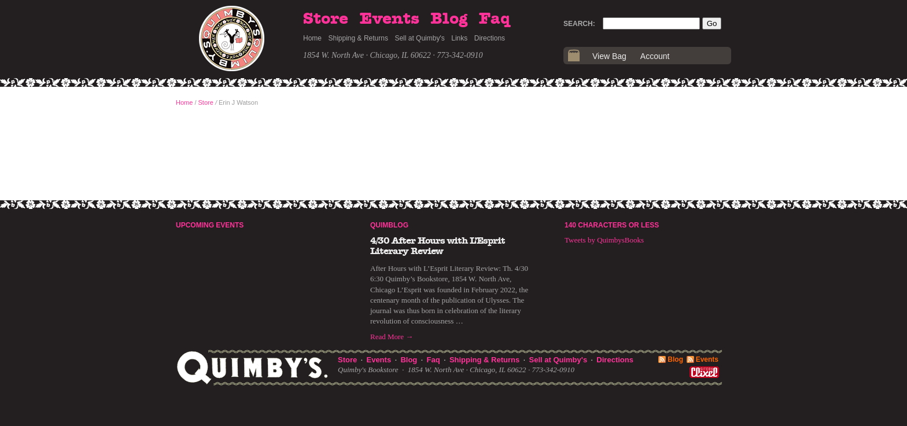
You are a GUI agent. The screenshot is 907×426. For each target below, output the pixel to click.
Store (325, 19)
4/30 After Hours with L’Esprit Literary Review (437, 246)
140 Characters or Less (612, 225)
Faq (494, 19)
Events (389, 19)
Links (459, 38)
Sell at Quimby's (419, 38)
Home (312, 38)
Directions (489, 38)
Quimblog (389, 225)
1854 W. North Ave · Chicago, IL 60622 (367, 55)
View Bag (609, 56)
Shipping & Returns (358, 38)
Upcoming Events (210, 225)
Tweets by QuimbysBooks (604, 240)
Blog (448, 19)
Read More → (391, 336)
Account (655, 56)
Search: (579, 24)
